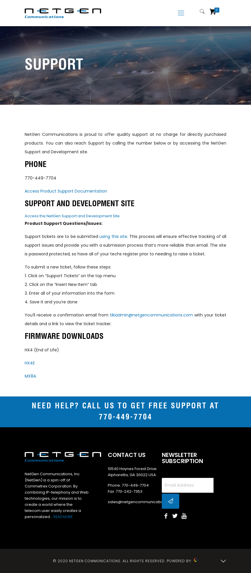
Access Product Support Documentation (66, 191)
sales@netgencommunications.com (142, 502)
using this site (113, 236)
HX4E (30, 363)
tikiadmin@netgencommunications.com (151, 315)
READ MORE (63, 516)
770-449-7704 (40, 178)
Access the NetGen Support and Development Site (72, 216)
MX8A (30, 376)
